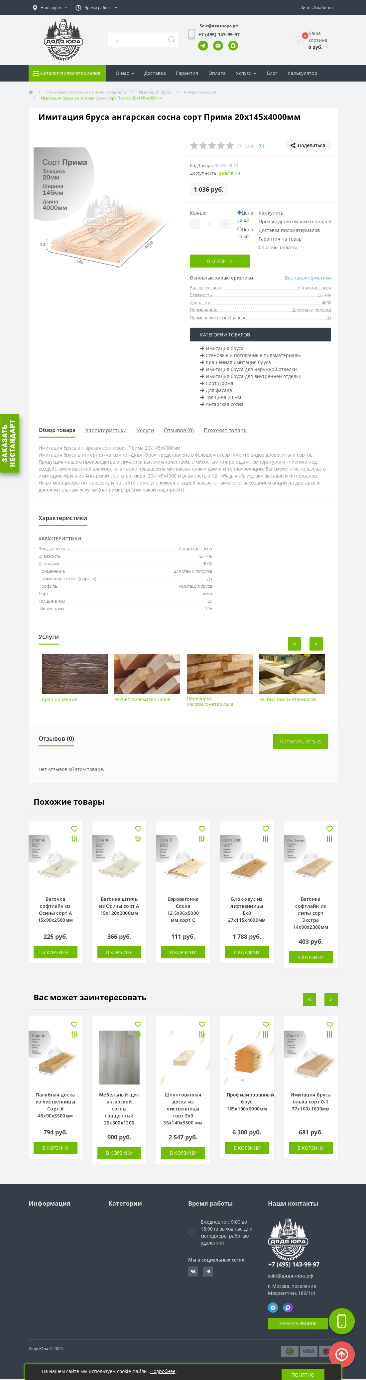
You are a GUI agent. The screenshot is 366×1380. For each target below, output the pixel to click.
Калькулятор (302, 73)
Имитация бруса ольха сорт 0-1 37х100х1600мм (311, 1102)
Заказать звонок (297, 1324)
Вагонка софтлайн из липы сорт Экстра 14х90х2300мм (310, 914)
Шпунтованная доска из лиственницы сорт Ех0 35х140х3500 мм (182, 1109)
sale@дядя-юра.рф (290, 1277)
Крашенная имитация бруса (235, 362)
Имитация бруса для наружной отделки (248, 369)
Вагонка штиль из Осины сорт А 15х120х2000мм (119, 907)
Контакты (127, 90)
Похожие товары (230, 431)
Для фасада (216, 390)
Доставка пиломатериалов (289, 230)
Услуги (149, 431)
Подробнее (163, 1371)
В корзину (219, 261)
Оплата (217, 73)
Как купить (271, 213)
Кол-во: (198, 213)
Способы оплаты (278, 247)
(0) (261, 145)
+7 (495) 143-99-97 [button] (293, 1265)
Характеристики (110, 431)
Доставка (155, 73)
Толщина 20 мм (220, 397)
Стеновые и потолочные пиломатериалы (250, 355)
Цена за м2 (245, 233)
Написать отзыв (300, 742)
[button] (50, 7)
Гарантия (187, 73)
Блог (272, 73)
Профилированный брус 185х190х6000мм (250, 1102)
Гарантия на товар (280, 239)
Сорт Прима (216, 383)
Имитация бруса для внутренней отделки (251, 376)
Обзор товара (59, 431)
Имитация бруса (222, 348)
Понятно (303, 1372)
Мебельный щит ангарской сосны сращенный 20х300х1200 (119, 1109)
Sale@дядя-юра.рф (219, 26)
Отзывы (157, 90)
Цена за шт (245, 216)
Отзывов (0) (183, 431)
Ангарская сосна (222, 404)
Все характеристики (308, 278)
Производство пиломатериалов (295, 221)
